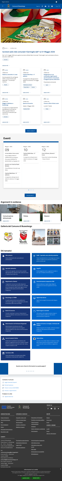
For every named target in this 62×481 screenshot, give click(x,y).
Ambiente (33, 426)
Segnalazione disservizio (21, 443)
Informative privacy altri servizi (36, 446)
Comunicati (49, 420)
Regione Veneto (5, 2)
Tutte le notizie (31, 131)
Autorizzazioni (34, 431)
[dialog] (31, 474)
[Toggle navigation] (2, 6)
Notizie (5, 70)
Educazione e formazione (36, 417)
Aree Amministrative (5, 420)
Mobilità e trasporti (20, 427)
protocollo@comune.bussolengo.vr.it (9, 459)
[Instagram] (48, 6)
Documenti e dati (4, 432)
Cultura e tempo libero (21, 420)
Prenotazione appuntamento (22, 440)
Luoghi (48, 429)
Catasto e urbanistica (20, 425)
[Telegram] (51, 6)
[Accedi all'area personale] (56, 2)
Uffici (2, 422)
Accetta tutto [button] (26, 478)
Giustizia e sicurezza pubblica (37, 420)
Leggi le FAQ (19, 445)
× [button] (60, 469)
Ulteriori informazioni (51, 433)
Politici (2, 427)
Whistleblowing (34, 454)
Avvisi (6, 48)
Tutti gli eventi (30, 195)
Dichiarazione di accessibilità (37, 451)
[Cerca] (59, 6)
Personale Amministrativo (6, 429)
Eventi (48, 431)
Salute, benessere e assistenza (38, 429)
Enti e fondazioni (4, 425)
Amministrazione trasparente (37, 440)
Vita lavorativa (19, 422)
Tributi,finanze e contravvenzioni (34, 423)
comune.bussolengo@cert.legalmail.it (9, 452)
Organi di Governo (5, 418)
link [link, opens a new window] (43, 475)
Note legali (33, 449)
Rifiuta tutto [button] (36, 478)
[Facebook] (41, 6)
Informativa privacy (35, 443)
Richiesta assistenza (20, 447)
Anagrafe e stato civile (21, 418)
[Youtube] (45, 6)
